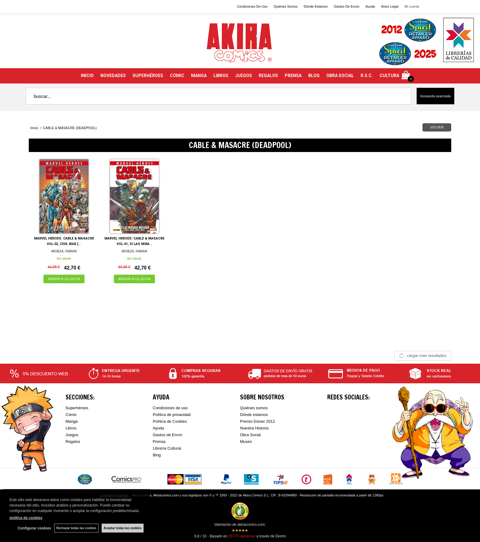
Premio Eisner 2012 (257, 421)
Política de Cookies (170, 421)
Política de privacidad (172, 414)
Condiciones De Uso (252, 6)
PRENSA (293, 75)
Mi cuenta (411, 6)
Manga (72, 421)
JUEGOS (243, 75)
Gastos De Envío (346, 6)
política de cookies (25, 518)
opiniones (241, 536)
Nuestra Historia (254, 428)
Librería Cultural (167, 448)
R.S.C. (367, 75)
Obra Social (250, 434)
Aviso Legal (390, 6)
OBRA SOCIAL (340, 75)
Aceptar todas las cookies (122, 528)
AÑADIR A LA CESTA (64, 279)
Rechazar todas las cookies (76, 528)
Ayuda (370, 6)
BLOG (314, 75)
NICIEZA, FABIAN (64, 251)
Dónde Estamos (316, 6)
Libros (71, 428)
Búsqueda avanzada (435, 96)
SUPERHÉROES (148, 75)
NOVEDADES (113, 75)
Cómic (71, 414)
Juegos (72, 434)
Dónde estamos (254, 414)
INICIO (87, 75)
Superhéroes (77, 408)
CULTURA (389, 75)
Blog (157, 455)
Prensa (159, 441)
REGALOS (268, 75)
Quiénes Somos (286, 6)
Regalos (73, 441)
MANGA (199, 75)
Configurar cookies (34, 528)
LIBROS (220, 75)
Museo (246, 441)
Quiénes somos (254, 408)
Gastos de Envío (167, 434)
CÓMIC (177, 75)
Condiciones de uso (170, 408)
